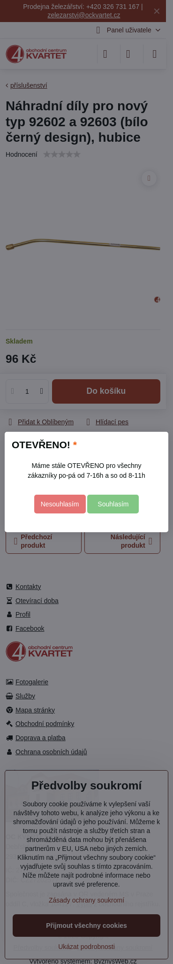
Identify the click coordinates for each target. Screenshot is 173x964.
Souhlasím (113, 504)
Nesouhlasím (60, 504)
